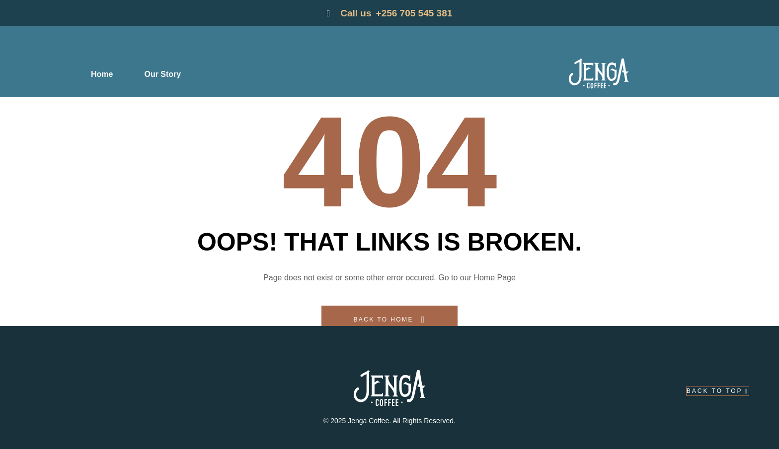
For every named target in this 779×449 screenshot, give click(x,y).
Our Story (162, 74)
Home (102, 74)
